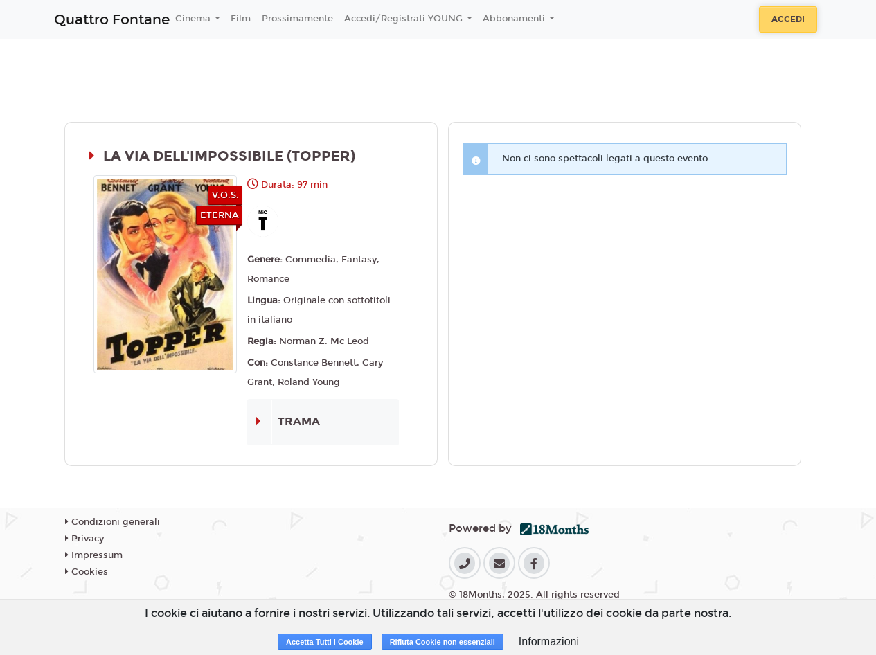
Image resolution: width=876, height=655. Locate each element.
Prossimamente (297, 18)
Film (241, 18)
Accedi (788, 19)
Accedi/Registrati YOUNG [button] (404, 18)
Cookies (86, 571)
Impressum (94, 555)
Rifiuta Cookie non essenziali (442, 642)
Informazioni (549, 641)
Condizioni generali (112, 522)
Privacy (84, 538)
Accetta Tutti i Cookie (325, 642)
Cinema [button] (194, 18)
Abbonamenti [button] (515, 18)
